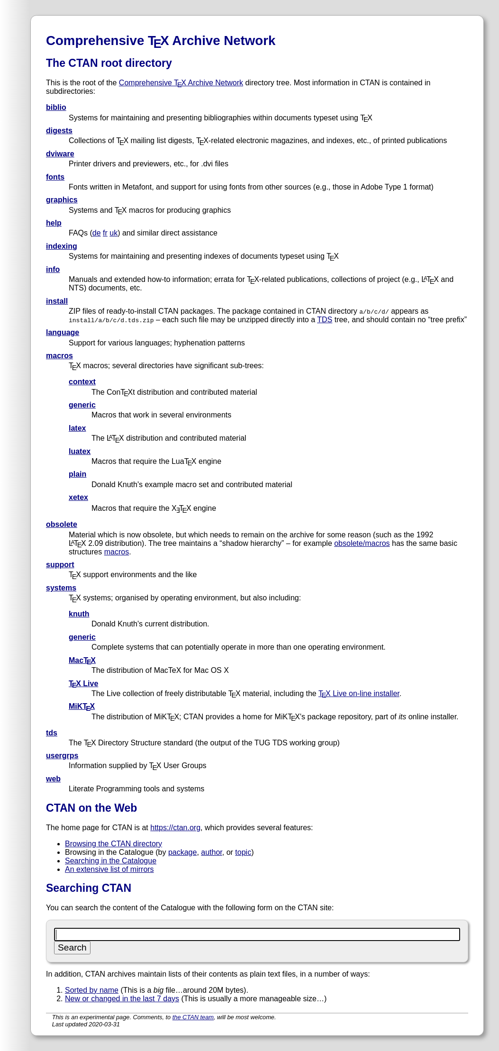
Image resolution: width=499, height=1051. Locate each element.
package (182, 852)
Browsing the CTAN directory (113, 844)
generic (82, 405)
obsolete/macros (362, 543)
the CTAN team (193, 1017)
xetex (78, 497)
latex (77, 428)
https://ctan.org (175, 828)
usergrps (62, 756)
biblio (56, 107)
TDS (324, 320)
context (82, 382)
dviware (60, 154)
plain (77, 474)
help (54, 223)
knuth (79, 614)
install (57, 301)
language (62, 332)
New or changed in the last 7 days (122, 999)
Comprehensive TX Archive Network (181, 83)
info (53, 269)
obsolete (61, 524)
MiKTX (82, 706)
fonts (55, 177)
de (96, 233)
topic (243, 852)
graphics (62, 200)
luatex (80, 451)
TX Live (83, 684)
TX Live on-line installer (358, 693)
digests (59, 131)
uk (113, 233)
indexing (61, 246)
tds (51, 733)
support (60, 565)
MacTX (82, 660)
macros (59, 356)
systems (61, 588)
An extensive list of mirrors (109, 869)
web (53, 779)
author (211, 852)
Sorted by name (91, 990)
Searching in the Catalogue (110, 861)
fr (105, 233)
